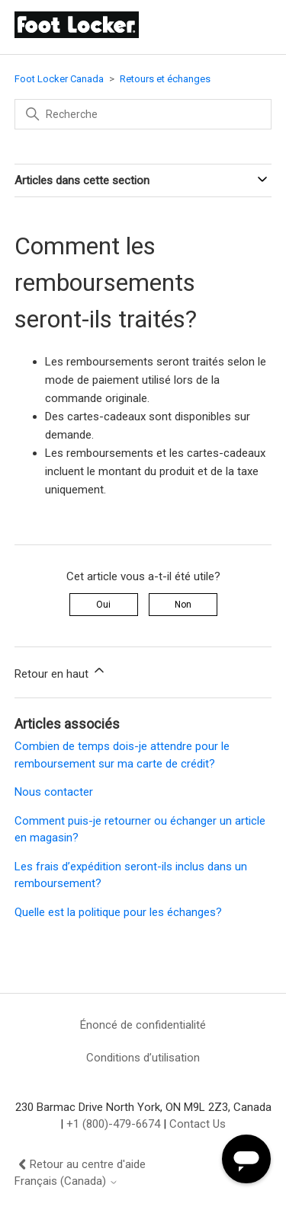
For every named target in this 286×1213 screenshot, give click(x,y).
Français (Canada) (66, 1181)
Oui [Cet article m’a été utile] (103, 604)
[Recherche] (143, 114)
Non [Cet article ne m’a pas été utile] (183, 604)
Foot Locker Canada (59, 79)
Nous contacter (53, 792)
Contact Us (197, 1124)
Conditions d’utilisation (143, 1058)
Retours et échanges (165, 79)
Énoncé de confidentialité (143, 1025)
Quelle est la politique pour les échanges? (118, 912)
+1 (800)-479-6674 (113, 1124)
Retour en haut (60, 671)
